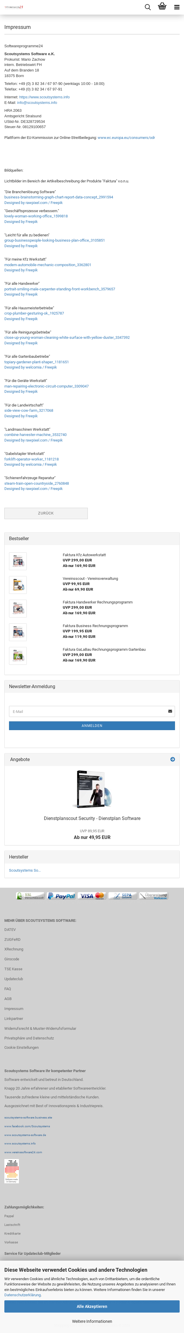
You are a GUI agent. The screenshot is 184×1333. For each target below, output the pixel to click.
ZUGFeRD (12, 939)
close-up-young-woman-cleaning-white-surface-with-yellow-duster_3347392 (67, 337)
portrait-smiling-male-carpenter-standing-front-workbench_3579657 (59, 289)
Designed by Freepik (21, 221)
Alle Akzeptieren (92, 1306)
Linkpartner (13, 1018)
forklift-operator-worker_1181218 (31, 459)
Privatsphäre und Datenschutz (29, 1038)
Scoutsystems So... (25, 870)
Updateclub (13, 979)
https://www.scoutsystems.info (44, 97)
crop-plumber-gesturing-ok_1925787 (34, 313)
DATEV (10, 929)
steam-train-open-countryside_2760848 (36, 483)
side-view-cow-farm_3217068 (28, 410)
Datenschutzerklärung (22, 1295)
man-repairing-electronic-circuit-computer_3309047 (46, 386)
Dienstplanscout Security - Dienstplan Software (92, 818)
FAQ (7, 989)
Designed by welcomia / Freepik (30, 367)
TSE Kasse (13, 969)
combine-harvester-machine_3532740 (35, 434)
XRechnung (13, 949)
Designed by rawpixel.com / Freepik (33, 202)
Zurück (46, 513)
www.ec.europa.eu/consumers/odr (126, 137)
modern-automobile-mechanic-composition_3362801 (47, 265)
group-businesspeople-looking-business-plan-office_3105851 (54, 240)
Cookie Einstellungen (21, 1047)
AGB (8, 999)
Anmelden (92, 726)
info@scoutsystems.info (37, 102)
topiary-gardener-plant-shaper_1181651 (36, 362)
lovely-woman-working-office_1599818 (36, 216)
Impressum (13, 1008)
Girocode (11, 959)
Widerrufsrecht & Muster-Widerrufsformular (40, 1028)
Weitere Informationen (92, 1321)
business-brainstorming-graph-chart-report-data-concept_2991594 (58, 197)
